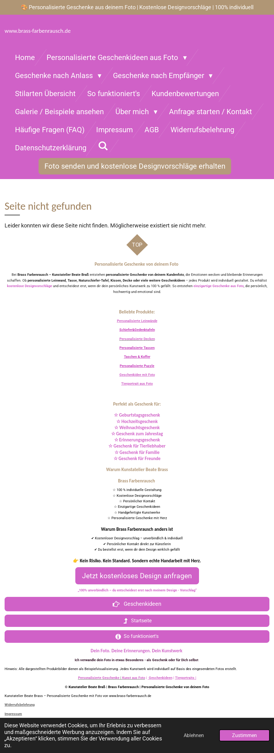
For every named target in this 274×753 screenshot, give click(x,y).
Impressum (13, 714)
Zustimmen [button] (244, 735)
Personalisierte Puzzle (137, 366)
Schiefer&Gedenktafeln (137, 330)
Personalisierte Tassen (137, 348)
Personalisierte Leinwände (137, 321)
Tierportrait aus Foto (137, 384)
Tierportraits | (185, 678)
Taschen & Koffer (137, 357)
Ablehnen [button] (194, 735)
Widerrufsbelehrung (20, 705)
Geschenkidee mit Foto (137, 375)
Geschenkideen (160, 678)
